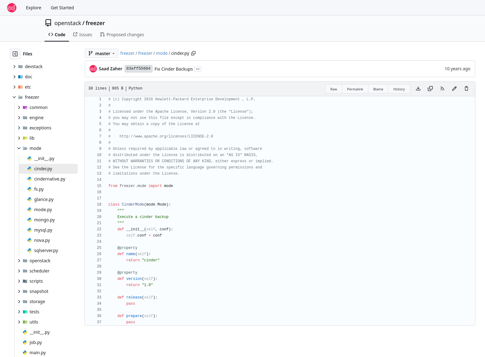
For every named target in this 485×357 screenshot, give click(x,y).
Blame (378, 89)
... (198, 68)
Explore (33, 8)
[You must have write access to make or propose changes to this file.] (466, 89)
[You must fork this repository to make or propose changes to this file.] (454, 89)
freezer (95, 23)
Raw (333, 89)
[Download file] (418, 89)
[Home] (11, 7)
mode (162, 53)
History (399, 89)
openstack (67, 23)
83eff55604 (139, 68)
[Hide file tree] (15, 54)
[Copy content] (430, 89)
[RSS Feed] (442, 89)
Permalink (355, 89)
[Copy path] (193, 53)
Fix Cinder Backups (174, 69)
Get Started (62, 8)
